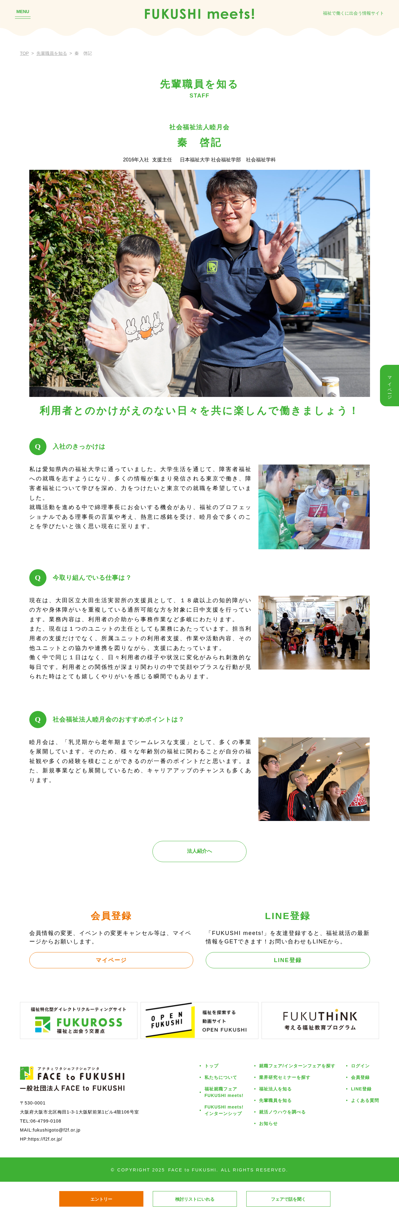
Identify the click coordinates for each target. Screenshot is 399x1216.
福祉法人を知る (275, 1088)
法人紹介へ (199, 851)
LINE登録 (288, 960)
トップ (211, 1065)
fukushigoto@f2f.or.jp (57, 1130)
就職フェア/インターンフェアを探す (297, 1065)
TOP (24, 53)
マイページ (111, 960)
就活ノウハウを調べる (282, 1111)
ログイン (360, 1065)
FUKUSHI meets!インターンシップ (223, 1110)
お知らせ (268, 1123)
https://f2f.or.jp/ (45, 1139)
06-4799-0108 (46, 1120)
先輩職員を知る (51, 53)
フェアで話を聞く (288, 1199)
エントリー (101, 1199)
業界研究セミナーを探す (284, 1077)
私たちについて (220, 1077)
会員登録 (360, 1077)
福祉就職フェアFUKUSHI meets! (223, 1092)
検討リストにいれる (194, 1199)
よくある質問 (365, 1100)
